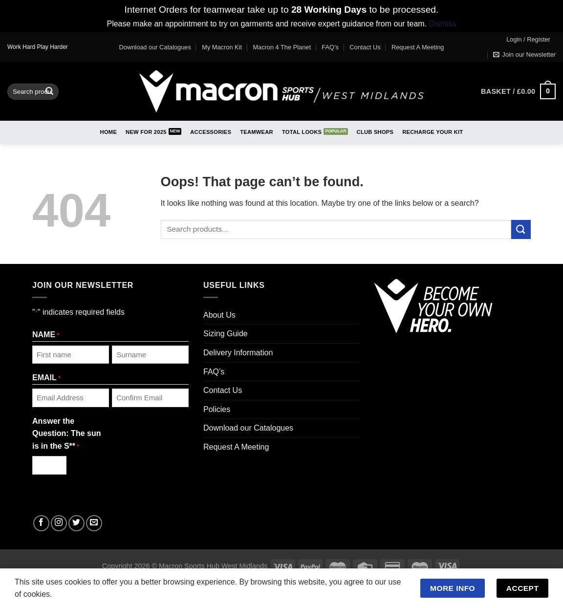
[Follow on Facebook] (41, 523)
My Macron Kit (222, 47)
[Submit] (50, 91)
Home (108, 132)
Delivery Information (238, 352)
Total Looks (302, 132)
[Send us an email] (94, 523)
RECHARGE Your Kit (432, 132)
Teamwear (256, 132)
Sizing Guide (225, 333)
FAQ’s (330, 47)
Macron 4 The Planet (282, 47)
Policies (216, 409)
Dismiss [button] (442, 24)
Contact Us (364, 47)
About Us (219, 315)
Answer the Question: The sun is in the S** (66, 434)
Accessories (210, 132)
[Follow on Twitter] (76, 523)
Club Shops (375, 132)
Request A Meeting (417, 47)
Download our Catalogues (155, 47)
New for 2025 (146, 132)
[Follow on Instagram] (59, 523)
